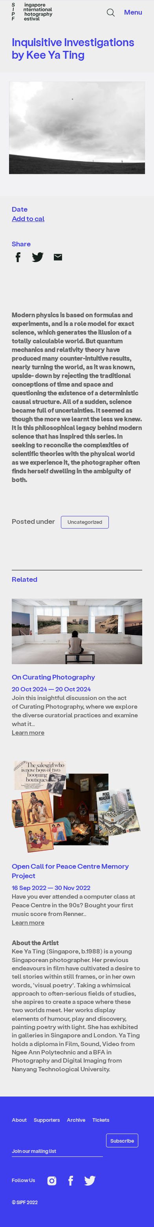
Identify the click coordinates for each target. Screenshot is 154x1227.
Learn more (28, 732)
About (19, 1120)
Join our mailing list (34, 1151)
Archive (76, 1120)
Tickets (100, 1120)
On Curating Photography (53, 676)
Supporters (47, 1120)
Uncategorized (85, 522)
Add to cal (28, 218)
